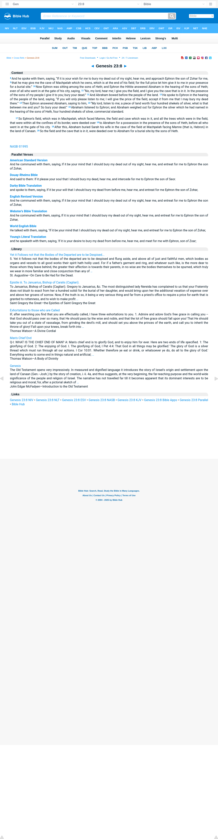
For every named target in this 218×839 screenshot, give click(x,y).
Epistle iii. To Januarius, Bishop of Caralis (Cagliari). (44, 282)
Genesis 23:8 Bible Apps (160, 400)
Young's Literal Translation (28, 237)
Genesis (15, 366)
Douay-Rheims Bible (24, 175)
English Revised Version (26, 196)
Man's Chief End (20, 338)
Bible (8, 58)
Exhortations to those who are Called (35, 310)
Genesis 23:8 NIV (21, 400)
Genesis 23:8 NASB (102, 400)
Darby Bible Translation (26, 185)
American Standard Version (28, 160)
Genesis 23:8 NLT (48, 400)
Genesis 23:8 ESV (74, 400)
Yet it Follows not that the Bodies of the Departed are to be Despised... (57, 255)
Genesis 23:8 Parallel (194, 400)
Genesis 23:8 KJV (129, 400)
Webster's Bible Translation (28, 211)
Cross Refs (19, 58)
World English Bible (23, 226)
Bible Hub (18, 404)
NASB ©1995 (19, 146)
